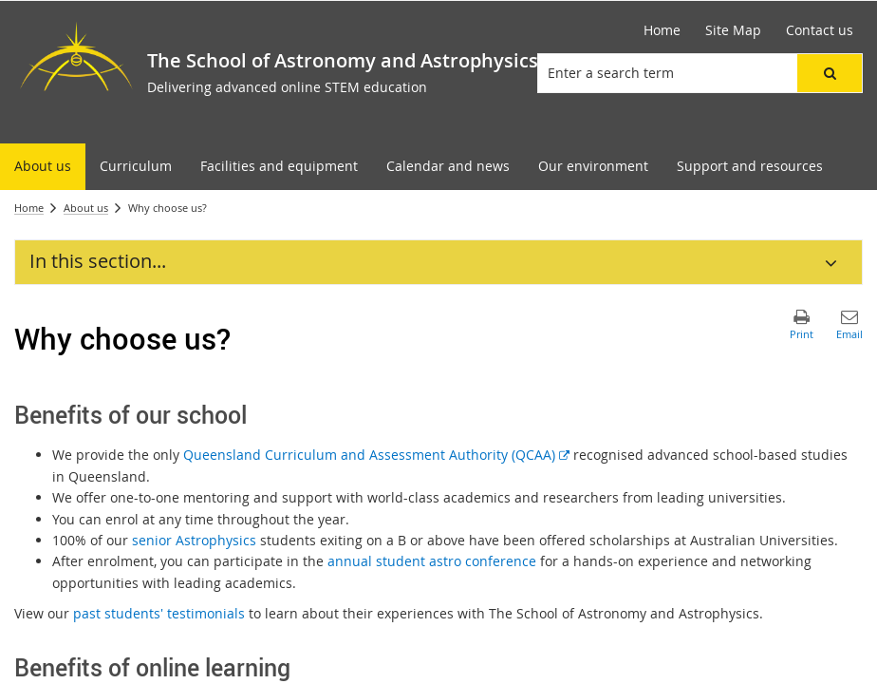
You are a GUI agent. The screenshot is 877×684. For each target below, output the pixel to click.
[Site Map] (733, 30)
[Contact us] (819, 30)
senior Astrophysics (194, 540)
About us (86, 207)
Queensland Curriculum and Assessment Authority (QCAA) (376, 455)
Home (29, 207)
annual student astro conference (431, 561)
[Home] (662, 30)
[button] (829, 73)
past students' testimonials (159, 613)
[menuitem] (42, 166)
